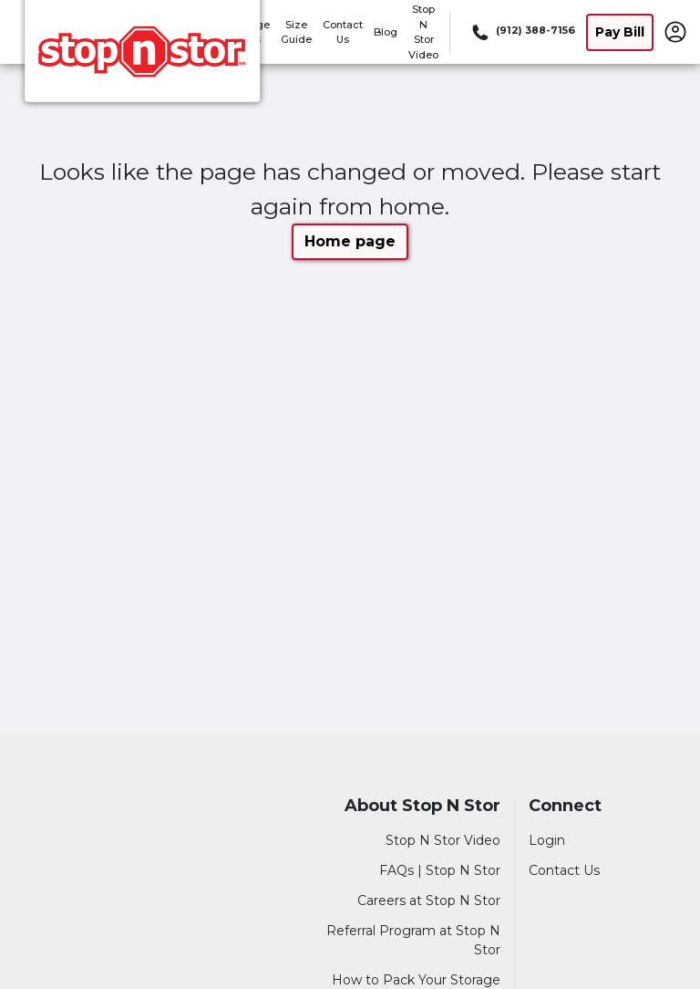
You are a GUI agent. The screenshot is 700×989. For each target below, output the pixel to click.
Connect (565, 806)
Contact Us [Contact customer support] (564, 870)
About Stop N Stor (422, 806)
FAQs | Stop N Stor (439, 870)
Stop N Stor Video (443, 840)
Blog (385, 32)
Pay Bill (619, 32)
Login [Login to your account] (547, 840)
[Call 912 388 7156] (521, 32)
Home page (350, 241)
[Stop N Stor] (142, 57)
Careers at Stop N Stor (428, 900)
